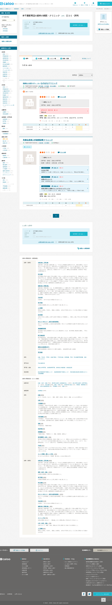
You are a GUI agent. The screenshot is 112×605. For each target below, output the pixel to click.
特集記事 (24, 570)
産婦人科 (5, 143)
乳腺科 (4, 95)
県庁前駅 (41, 86)
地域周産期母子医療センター (61, 372)
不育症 (47, 357)
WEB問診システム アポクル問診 (94, 572)
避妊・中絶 (57, 384)
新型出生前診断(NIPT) (43, 347)
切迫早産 (40, 428)
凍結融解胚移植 (42, 328)
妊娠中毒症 (53, 357)
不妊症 (43, 357)
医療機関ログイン (102, 550)
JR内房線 (5, 30)
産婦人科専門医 (42, 367)
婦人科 (4, 141)
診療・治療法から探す (49, 574)
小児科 (4, 148)
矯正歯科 (5, 164)
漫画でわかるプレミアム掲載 (94, 566)
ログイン (93, 5)
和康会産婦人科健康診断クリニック (38, 140)
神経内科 (5, 72)
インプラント (6, 172)
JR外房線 (5, 28)
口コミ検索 (25, 566)
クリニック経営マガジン (92, 576)
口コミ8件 (63, 152)
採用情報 (9, 594)
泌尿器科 (5, 119)
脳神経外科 (6, 97)
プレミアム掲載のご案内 (92, 564)
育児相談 (40, 352)
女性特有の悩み (68, 384)
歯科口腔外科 (6, 170)
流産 (85, 357)
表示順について (86, 58)
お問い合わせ (18, 594)
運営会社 (2, 594)
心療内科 (5, 157)
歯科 (4, 162)
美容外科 (5, 103)
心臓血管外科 (6, 91)
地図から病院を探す (7, 41)
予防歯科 (55, 386)
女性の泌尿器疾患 (44, 386)
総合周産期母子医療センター (45, 372)
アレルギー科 (6, 70)
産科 (22, 8)
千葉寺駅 (41, 142)
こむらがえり (41, 358)
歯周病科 (5, 166)
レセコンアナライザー (92, 574)
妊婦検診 (40, 390)
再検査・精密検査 (81, 384)
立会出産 (40, 297)
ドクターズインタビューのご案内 (95, 568)
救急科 (4, 182)
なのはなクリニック (40, 83)
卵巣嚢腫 (40, 432)
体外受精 (40, 314)
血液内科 (5, 74)
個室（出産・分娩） (43, 472)
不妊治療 (47, 384)
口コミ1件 (63, 97)
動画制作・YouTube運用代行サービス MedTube (99, 585)
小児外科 (5, 150)
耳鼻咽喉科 (6, 133)
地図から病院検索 (85, 248)
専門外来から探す (48, 570)
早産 (71, 357)
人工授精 (40, 308)
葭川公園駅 (53, 86)
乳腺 (63, 386)
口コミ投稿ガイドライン (71, 561)
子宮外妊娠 (60, 357)
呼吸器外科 (6, 89)
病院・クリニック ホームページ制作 (95, 578)
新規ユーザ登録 (84, 5)
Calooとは (75, 5)
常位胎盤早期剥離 (78, 357)
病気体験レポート (27, 568)
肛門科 (4, 121)
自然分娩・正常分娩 (43, 262)
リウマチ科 (6, 68)
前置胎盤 (67, 357)
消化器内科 (6, 60)
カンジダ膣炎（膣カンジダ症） (46, 454)
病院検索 (16, 8)
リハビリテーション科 (8, 105)
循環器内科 (6, 58)
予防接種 (5, 186)
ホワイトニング (7, 174)
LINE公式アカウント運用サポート (95, 582)
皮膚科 (4, 112)
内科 (4, 54)
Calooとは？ (25, 561)
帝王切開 (40, 274)
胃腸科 (4, 62)
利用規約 (67, 566)
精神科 (4, 155)
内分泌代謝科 (6, 64)
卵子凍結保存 (41, 335)
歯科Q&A (24, 572)
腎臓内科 (5, 76)
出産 (39, 400)
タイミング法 (41, 518)
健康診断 (5, 188)
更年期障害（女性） (43, 437)
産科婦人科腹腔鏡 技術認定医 (64, 367)
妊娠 (39, 357)
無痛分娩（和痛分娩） (43, 286)
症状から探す (47, 564)
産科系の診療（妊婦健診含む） (60, 383)
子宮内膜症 (41, 416)
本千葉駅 (46, 86)
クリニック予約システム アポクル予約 (96, 570)
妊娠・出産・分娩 (42, 383)
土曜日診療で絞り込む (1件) (46, 33)
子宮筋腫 (40, 403)
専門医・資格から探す (49, 568)
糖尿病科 (5, 66)
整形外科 (5, 99)
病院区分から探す (48, 572)
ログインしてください (103, 24)
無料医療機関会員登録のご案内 (94, 561)
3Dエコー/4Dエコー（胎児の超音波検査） (48, 321)
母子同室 (40, 302)
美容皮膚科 (6, 114)
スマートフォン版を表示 (102, 594)
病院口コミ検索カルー (5, 8)
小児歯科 (5, 168)
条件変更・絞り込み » (78, 25)
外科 (4, 87)
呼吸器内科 (6, 56)
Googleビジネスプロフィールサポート (96, 580)
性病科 (4, 123)
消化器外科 (6, 93)
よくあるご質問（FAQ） (71, 564)
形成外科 (5, 101)
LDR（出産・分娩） (43, 523)
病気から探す (47, 561)
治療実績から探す (48, 566)
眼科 (4, 128)
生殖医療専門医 (51, 367)
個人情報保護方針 (69, 568)
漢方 (4, 180)
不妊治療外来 (41, 363)
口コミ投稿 (25, 574)
